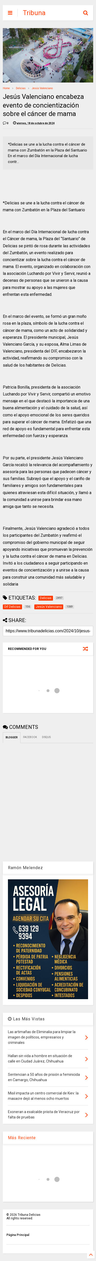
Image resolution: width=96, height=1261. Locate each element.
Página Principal (17, 1235)
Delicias (21, 88)
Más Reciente (22, 1137)
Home (6, 88)
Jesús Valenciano (42, 88)
